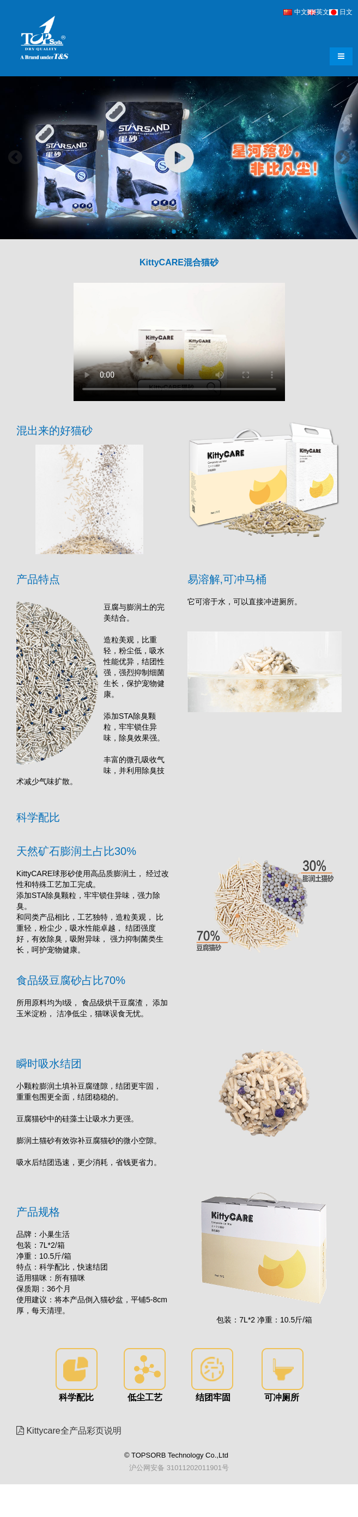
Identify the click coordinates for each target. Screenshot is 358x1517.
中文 (295, 12)
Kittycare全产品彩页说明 (73, 1430)
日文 (341, 12)
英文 (318, 12)
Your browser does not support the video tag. (179, 342)
